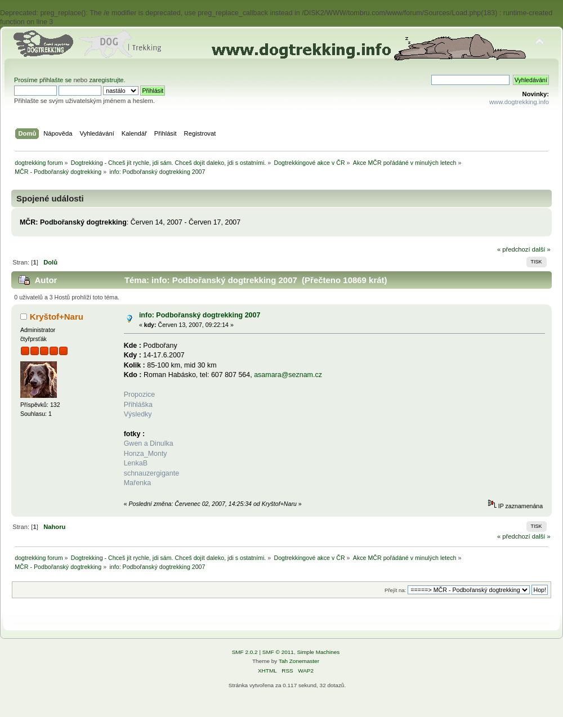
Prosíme (26, 80)
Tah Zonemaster (299, 661)
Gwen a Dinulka (148, 443)
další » (541, 249)
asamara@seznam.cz (288, 375)
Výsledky (138, 414)
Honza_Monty (145, 454)
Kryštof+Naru (56, 316)
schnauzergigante (151, 473)
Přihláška (138, 405)
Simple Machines (318, 652)
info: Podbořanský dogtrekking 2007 (199, 315)
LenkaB (136, 463)
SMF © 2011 (278, 652)
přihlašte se (55, 80)
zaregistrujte (106, 80)
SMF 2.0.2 (245, 652)
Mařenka (137, 483)
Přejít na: (395, 590)
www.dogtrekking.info (519, 101)
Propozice (139, 394)
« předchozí (513, 249)
